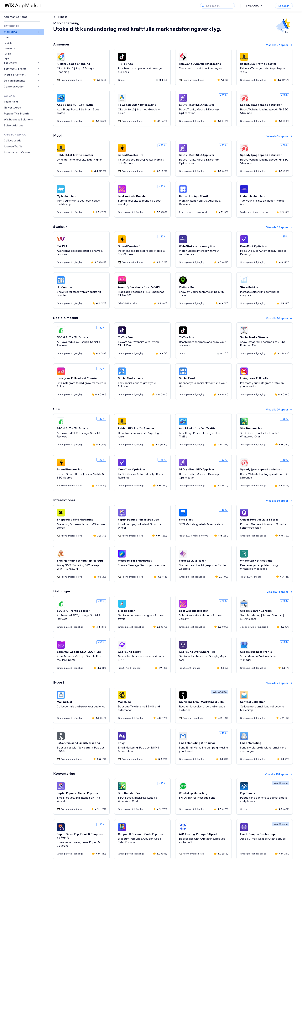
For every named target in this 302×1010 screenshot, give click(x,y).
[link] (22, 17)
